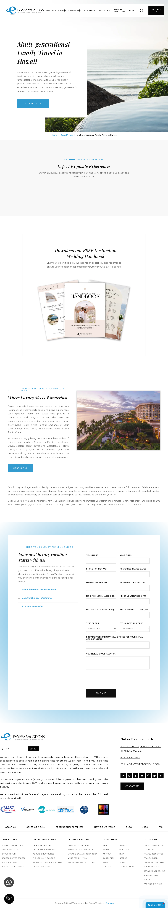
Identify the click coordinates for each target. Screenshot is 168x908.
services (104, 10)
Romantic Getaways (12, 845)
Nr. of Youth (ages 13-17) (133, 598)
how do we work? (104, 827)
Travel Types (67, 136)
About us (10, 827)
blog (132, 10)
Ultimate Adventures (13, 867)
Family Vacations (10, 850)
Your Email (126, 557)
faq (161, 827)
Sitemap (110, 903)
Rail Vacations (9, 862)
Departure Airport (96, 584)
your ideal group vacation (101, 656)
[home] (25, 10)
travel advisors (119, 10)
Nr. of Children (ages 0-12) (100, 598)
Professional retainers (69, 827)
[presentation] (106, 681)
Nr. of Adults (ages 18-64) (100, 612)
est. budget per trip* (131, 625)
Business (89, 10)
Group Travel (9, 854)
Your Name (92, 557)
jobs (145, 827)
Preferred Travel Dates (133, 571)
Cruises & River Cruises (13, 858)
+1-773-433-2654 (130, 757)
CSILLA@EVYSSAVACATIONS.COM (140, 764)
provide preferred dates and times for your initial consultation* (114, 640)
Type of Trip (92, 625)
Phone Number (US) (96, 571)
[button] (56, 10)
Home (54, 136)
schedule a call (36, 827)
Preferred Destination (132, 584)
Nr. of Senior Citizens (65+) (134, 612)
